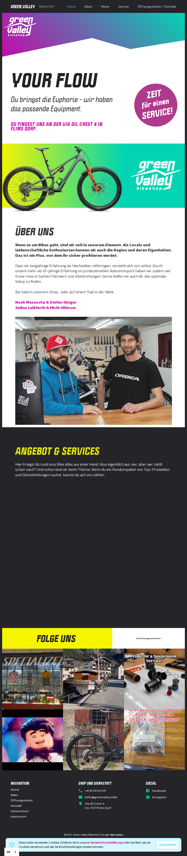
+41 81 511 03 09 (95, 791)
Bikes (89, 6)
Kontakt (16, 806)
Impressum (18, 816)
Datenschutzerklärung (106, 842)
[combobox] (11, 852)
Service (123, 6)
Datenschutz (20, 811)
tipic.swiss (116, 835)
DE (8, 852)
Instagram (159, 797)
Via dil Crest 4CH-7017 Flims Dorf (98, 805)
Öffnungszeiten (22, 800)
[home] (32, 6)
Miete (105, 6)
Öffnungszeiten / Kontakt (157, 6)
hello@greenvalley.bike (101, 797)
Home (71, 6)
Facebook (159, 791)
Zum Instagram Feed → (149, 638)
